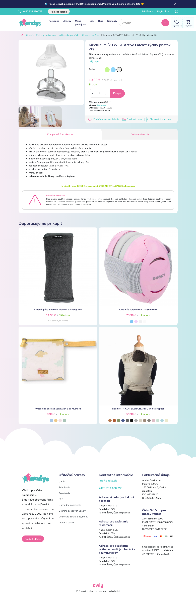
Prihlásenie (147, 11)
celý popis (94, 61)
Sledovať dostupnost (158, 119)
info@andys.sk (108, 481)
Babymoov (101, 105)
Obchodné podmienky (70, 505)
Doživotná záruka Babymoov (73, 516)
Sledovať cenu (132, 119)
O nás (62, 481)
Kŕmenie (30, 35)
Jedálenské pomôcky (69, 35)
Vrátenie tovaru (67, 522)
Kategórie (54, 21)
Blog (100, 21)
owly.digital (114, 591)
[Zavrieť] (175, 4)
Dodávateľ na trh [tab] (139, 134)
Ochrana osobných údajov (72, 510)
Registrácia (163, 11)
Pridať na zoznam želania (104, 119)
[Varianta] (107, 69)
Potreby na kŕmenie (46, 35)
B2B (92, 21)
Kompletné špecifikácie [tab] (60, 134)
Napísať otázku (58, 11)
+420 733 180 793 (30, 11)
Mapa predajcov (80, 22)
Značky (67, 21)
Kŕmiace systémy (90, 35)
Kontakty (112, 21)
